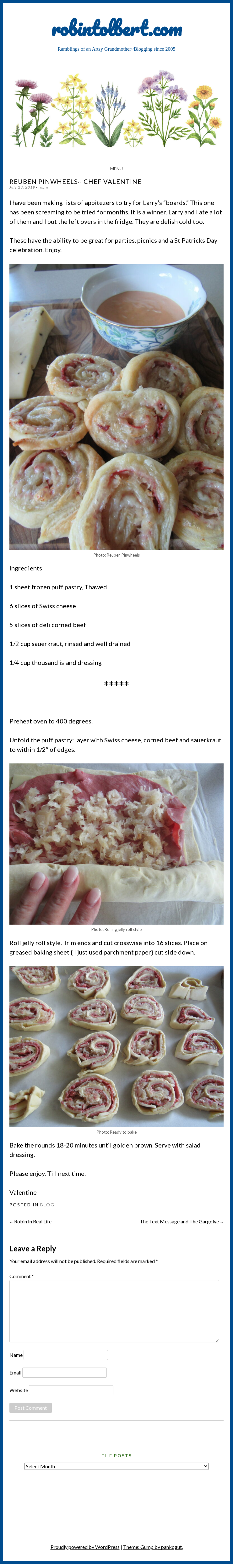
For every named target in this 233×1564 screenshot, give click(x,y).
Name (16, 1355)
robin (43, 187)
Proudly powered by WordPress (85, 1547)
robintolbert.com (116, 28)
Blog (47, 1204)
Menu (116, 168)
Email (15, 1372)
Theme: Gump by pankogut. (153, 1547)
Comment (21, 1276)
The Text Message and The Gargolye (182, 1221)
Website (18, 1390)
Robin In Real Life (30, 1221)
